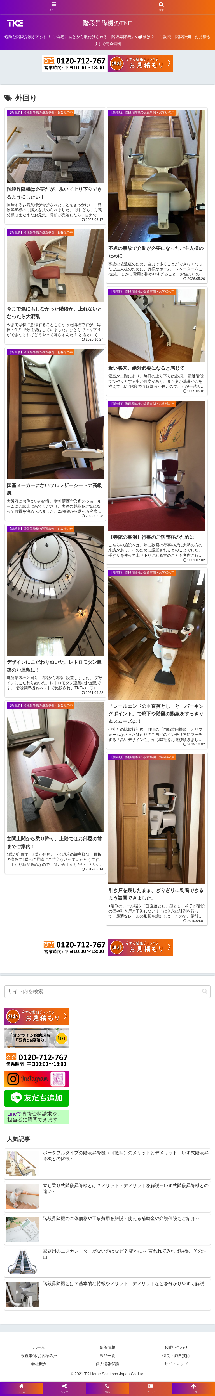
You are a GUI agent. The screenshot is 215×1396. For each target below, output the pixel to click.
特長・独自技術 (176, 1355)
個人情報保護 (107, 1363)
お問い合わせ (176, 1347)
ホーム (39, 1347)
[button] (205, 991)
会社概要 (39, 1363)
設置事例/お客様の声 (39, 1355)
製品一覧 (107, 1355)
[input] (107, 991)
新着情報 (107, 1347)
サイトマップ (176, 1363)
